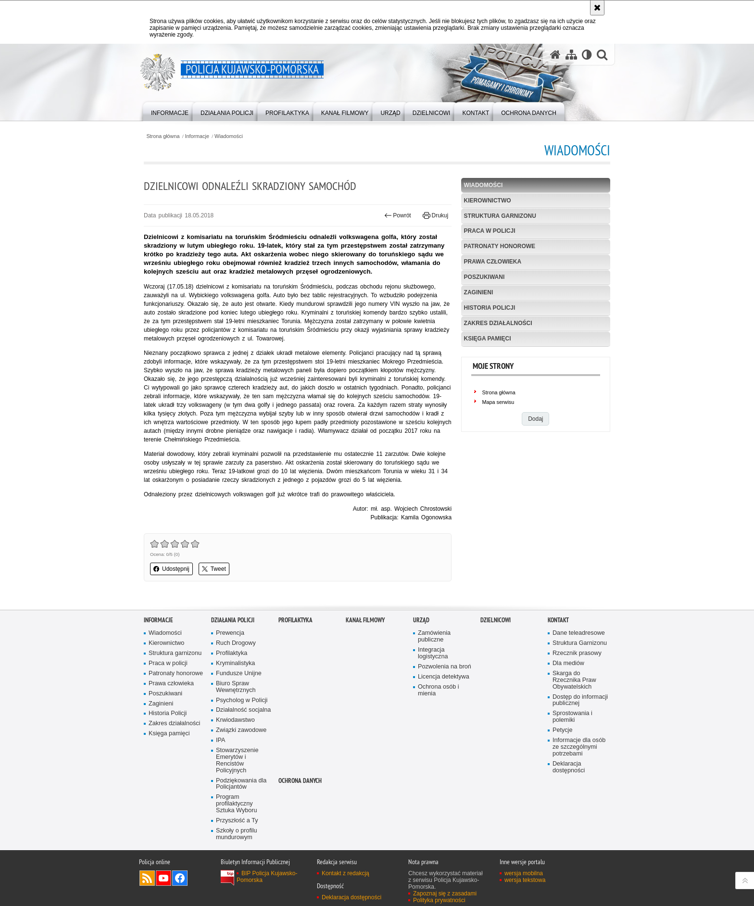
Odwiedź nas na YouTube (163, 878)
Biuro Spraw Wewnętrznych (236, 686)
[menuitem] (170, 111)
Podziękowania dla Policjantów (241, 784)
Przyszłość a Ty (237, 821)
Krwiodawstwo (235, 720)
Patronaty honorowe (499, 246)
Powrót (397, 215)
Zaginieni (478, 292)
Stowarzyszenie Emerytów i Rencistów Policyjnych (237, 760)
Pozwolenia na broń (444, 667)
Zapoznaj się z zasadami (445, 893)
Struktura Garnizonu (580, 643)
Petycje (562, 730)
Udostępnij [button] (171, 569)
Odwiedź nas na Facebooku (180, 878)
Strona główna (162, 136)
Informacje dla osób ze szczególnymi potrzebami (579, 747)
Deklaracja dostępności (569, 767)
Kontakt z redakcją (345, 873)
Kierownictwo (487, 200)
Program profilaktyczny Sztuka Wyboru (236, 804)
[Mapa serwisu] (571, 55)
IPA (220, 740)
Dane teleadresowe (579, 633)
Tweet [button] (214, 569)
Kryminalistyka (235, 663)
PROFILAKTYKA (295, 620)
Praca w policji (489, 230)
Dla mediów (568, 663)
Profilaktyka (231, 653)
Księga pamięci (487, 338)
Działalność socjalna (243, 710)
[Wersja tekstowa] (587, 55)
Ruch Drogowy (236, 643)
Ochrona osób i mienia (438, 690)
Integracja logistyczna (433, 653)
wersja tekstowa (524, 880)
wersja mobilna (523, 873)
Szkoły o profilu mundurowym (236, 834)
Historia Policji (489, 307)
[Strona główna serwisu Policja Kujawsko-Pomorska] (555, 55)
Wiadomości (228, 136)
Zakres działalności (498, 323)
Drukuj (435, 215)
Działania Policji (232, 620)
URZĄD (421, 620)
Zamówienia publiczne (434, 636)
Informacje (197, 136)
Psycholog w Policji (241, 700)
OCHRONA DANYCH (300, 781)
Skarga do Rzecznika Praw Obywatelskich (574, 680)
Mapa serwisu (498, 402)
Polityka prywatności (439, 900)
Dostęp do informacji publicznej (580, 700)
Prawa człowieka (493, 261)
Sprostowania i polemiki (572, 716)
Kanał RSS (147, 878)
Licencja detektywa (443, 677)
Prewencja (230, 633)
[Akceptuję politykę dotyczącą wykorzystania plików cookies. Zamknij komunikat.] (597, 7)
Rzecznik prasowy (577, 653)
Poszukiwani (484, 277)
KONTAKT (558, 620)
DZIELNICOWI (495, 620)
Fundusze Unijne (239, 673)
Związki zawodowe (241, 730)
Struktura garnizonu (500, 216)
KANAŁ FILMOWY (365, 620)
